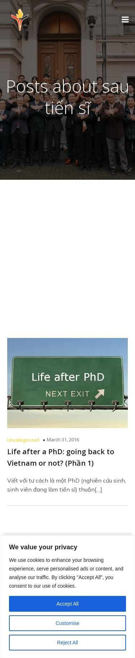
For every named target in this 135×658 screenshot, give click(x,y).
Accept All (67, 604)
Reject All (67, 642)
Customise (67, 623)
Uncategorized (23, 440)
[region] (67, 596)
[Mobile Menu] (125, 20)
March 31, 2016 (63, 439)
